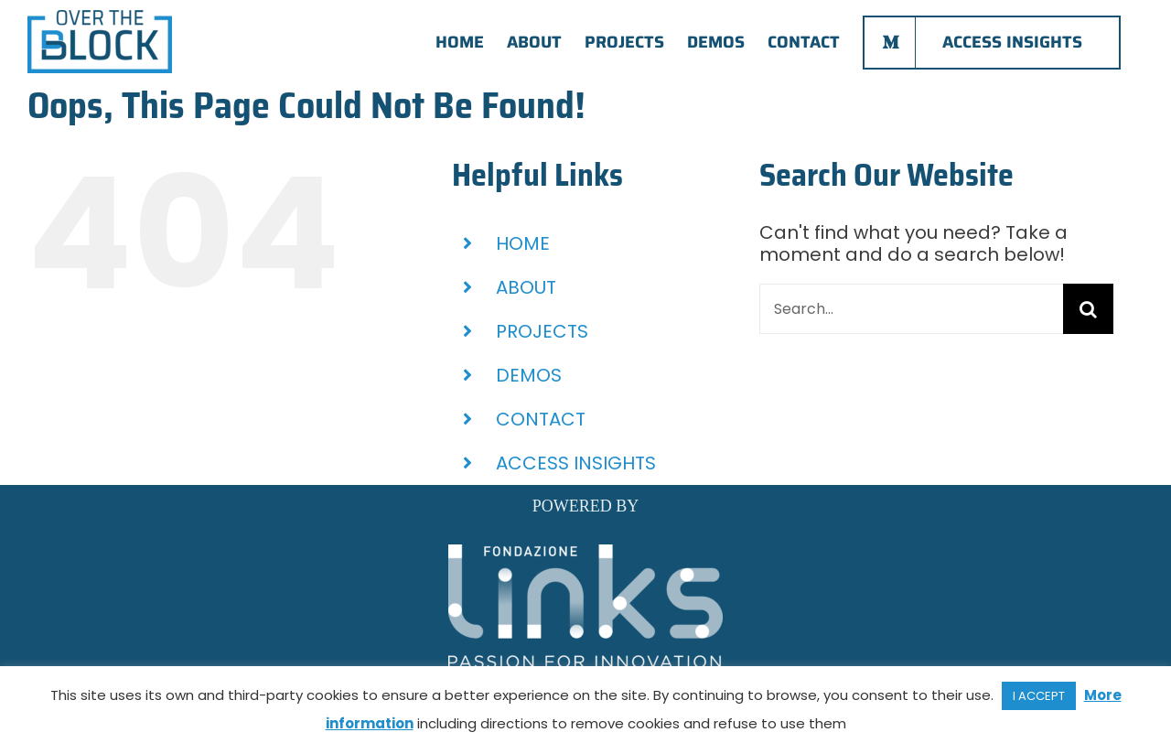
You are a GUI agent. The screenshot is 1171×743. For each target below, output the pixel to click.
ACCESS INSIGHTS (576, 463)
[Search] (1088, 309)
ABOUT (526, 287)
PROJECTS (542, 331)
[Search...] (911, 309)
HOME (523, 243)
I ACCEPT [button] (1039, 696)
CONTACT (541, 419)
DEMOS (529, 375)
